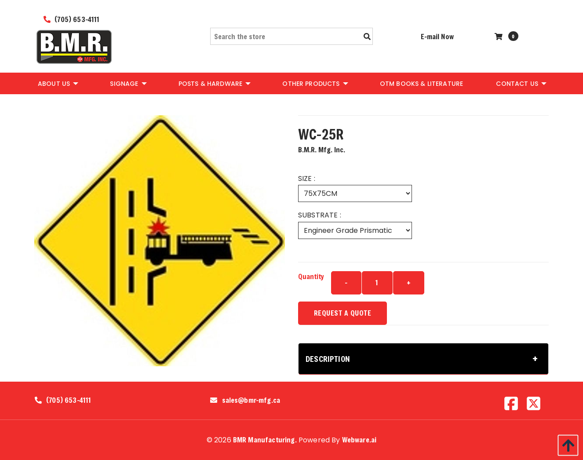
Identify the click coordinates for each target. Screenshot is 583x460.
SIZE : (306, 178)
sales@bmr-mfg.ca (251, 400)
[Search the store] (291, 36)
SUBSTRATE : (319, 215)
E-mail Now (437, 36)
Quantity (311, 276)
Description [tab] (328, 358)
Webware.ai (359, 439)
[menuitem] (57, 83)
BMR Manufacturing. (265, 439)
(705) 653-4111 (72, 19)
